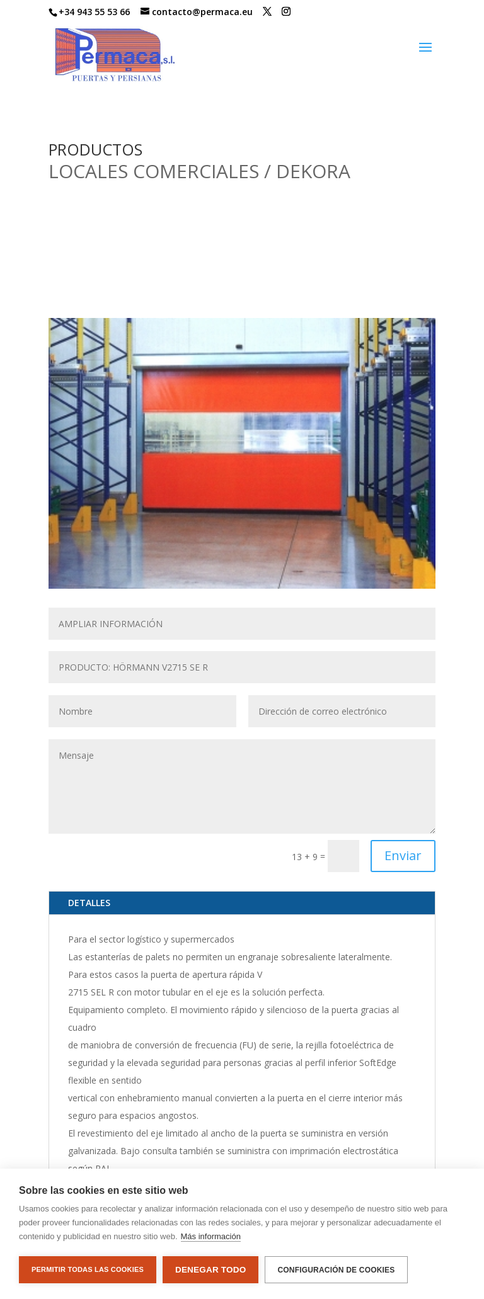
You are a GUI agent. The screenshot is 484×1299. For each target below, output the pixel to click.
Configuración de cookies (336, 1270)
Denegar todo (210, 1269)
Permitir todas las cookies (88, 1269)
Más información (211, 1236)
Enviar (403, 855)
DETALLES (89, 903)
